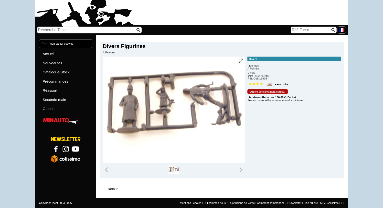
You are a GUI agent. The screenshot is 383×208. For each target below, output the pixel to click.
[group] (173, 170)
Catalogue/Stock (56, 72)
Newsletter (294, 202)
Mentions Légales (190, 202)
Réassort (50, 90)
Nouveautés (52, 63)
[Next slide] (241, 170)
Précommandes (55, 81)
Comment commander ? (271, 202)
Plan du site (311, 202)
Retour (112, 189)
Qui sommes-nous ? (215, 202)
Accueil (48, 54)
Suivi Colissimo (329, 202)
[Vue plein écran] (240, 60)
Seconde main (54, 100)
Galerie (48, 109)
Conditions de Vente (242, 202)
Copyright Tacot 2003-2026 (55, 202)
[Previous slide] (107, 170)
